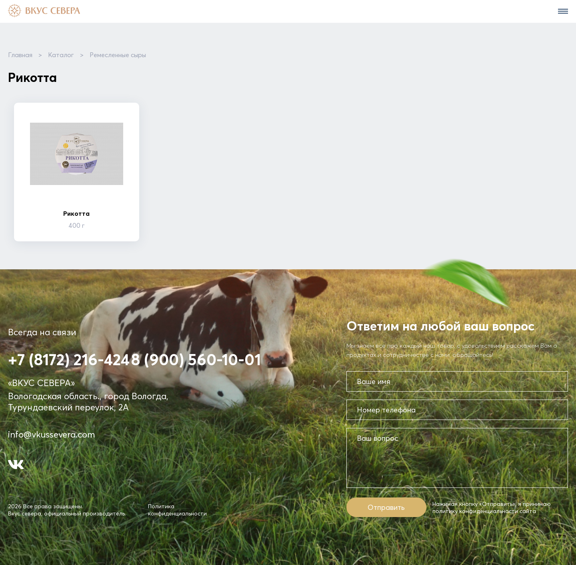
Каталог (61, 55)
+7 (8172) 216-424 (69, 359)
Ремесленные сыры (118, 55)
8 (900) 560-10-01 (196, 359)
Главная (20, 55)
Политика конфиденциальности (177, 510)
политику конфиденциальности (475, 511)
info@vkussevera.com (51, 434)
